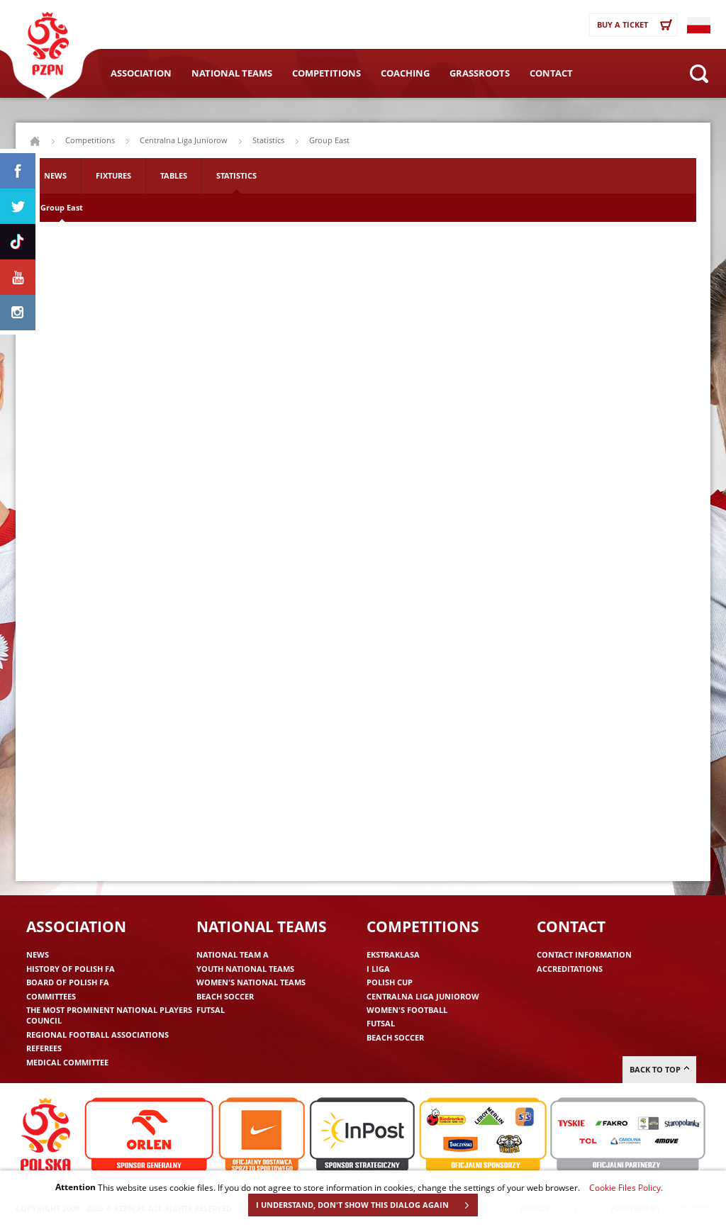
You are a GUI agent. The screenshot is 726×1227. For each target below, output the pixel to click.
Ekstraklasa (393, 954)
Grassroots (479, 73)
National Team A (232, 954)
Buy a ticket (636, 24)
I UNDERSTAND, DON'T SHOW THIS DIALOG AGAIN (366, 1205)
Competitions (326, 73)
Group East (61, 207)
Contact (551, 73)
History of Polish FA (70, 968)
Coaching (405, 73)
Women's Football (407, 1009)
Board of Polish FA (67, 982)
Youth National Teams (245, 968)
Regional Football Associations (97, 1034)
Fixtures (113, 175)
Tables (173, 175)
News (55, 175)
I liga (378, 968)
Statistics (236, 175)
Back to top (659, 1069)
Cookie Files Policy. (626, 1187)
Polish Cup (390, 982)
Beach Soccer (225, 996)
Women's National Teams (251, 982)
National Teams (231, 73)
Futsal (210, 1009)
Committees (51, 996)
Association (141, 73)
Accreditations (570, 968)
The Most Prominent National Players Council (109, 1015)
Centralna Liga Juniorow (184, 140)
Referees (44, 1048)
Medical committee (67, 1062)
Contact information (584, 954)
